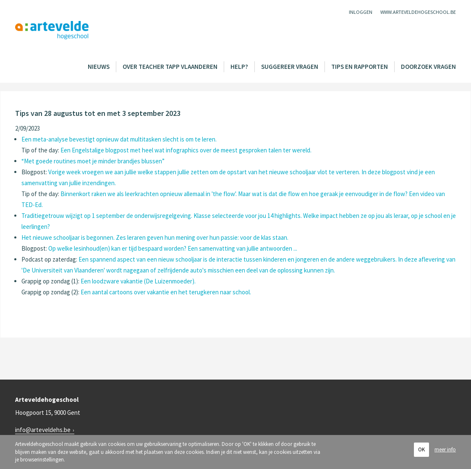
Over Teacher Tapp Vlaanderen (170, 67)
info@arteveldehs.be (43, 430)
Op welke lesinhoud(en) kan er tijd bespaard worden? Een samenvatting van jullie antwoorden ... (172, 248)
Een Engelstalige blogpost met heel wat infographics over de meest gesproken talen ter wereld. (185, 150)
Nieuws (99, 67)
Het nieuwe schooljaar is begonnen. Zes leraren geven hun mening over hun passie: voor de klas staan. (154, 237)
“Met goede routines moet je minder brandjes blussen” (93, 161)
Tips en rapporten (359, 67)
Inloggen (360, 12)
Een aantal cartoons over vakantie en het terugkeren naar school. (166, 292)
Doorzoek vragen (428, 67)
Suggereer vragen (289, 67)
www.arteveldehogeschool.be (418, 12)
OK (421, 449)
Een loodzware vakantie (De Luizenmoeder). (138, 281)
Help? (239, 67)
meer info (445, 449)
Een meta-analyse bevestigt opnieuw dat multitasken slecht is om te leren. (119, 139)
